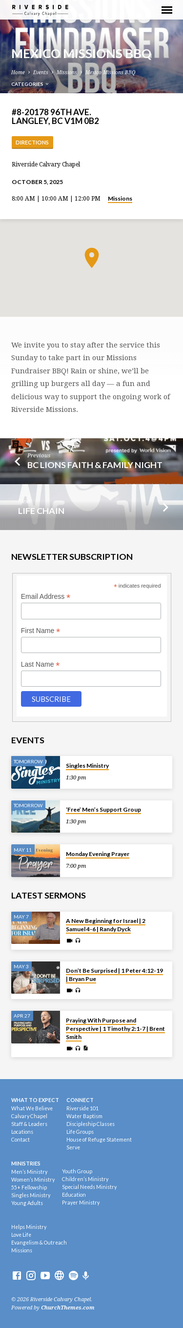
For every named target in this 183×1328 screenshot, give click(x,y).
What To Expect (35, 1100)
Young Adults (27, 1203)
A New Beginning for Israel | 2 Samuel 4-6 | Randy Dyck (105, 925)
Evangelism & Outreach (39, 1243)
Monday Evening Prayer (97, 854)
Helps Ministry (28, 1227)
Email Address (46, 596)
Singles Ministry (87, 765)
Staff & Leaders (29, 1124)
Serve (73, 1147)
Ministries (26, 1163)
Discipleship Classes (90, 1124)
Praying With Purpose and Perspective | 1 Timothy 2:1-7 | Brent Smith (115, 1029)
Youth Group (77, 1171)
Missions (67, 72)
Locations (22, 1132)
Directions (32, 142)
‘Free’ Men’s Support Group (103, 809)
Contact (20, 1140)
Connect (80, 1100)
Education (74, 1195)
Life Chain (41, 510)
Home (18, 72)
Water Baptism (84, 1116)
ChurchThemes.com (68, 1308)
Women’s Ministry (33, 1180)
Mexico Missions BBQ (110, 72)
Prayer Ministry (81, 1202)
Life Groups (80, 1132)
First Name (41, 630)
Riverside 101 (82, 1108)
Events (40, 72)
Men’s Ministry (29, 1172)
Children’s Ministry (85, 1179)
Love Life (21, 1235)
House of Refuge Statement (99, 1140)
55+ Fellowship (29, 1187)
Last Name (40, 664)
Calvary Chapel (29, 1116)
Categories (30, 84)
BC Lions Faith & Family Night (95, 464)
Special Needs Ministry (89, 1187)
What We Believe (32, 1108)
